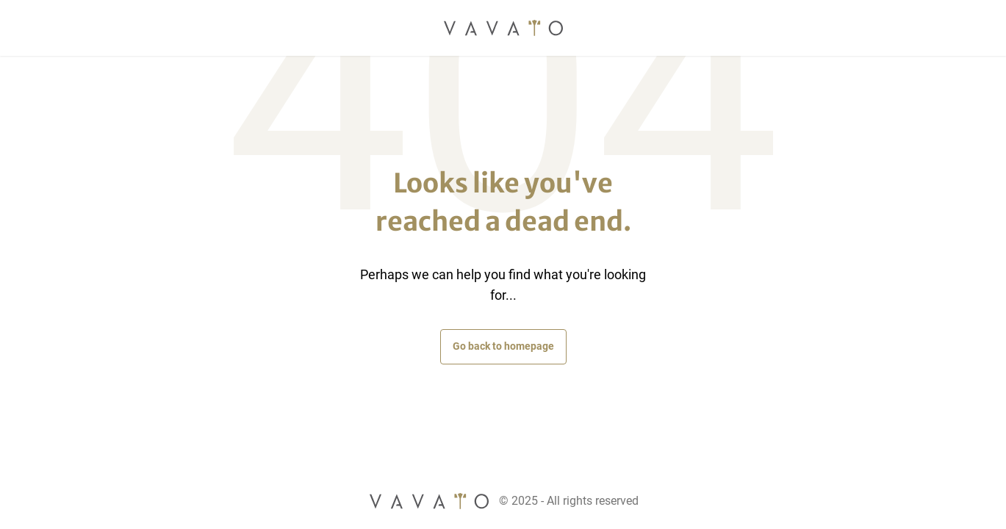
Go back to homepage (503, 346)
